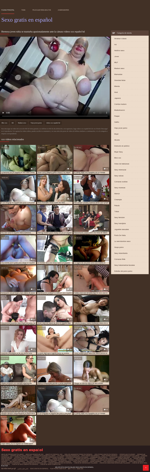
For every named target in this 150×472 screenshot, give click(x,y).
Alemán (117, 194)
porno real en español (125, 460)
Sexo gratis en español (39, 468)
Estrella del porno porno (123, 271)
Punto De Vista (120, 235)
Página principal (7, 10)
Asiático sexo (119, 50)
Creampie (118, 200)
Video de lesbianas (121, 164)
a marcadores (63, 10)
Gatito (116, 122)
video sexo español (136, 461)
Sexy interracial (120, 170)
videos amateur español (10, 463)
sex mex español (33, 461)
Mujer (116, 134)
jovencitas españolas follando (27, 457)
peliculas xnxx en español (24, 458)
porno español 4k (125, 458)
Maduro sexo (119, 68)
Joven (116, 56)
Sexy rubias (118, 176)
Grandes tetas (119, 80)
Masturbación (119, 110)
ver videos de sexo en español (115, 461)
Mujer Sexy (118, 152)
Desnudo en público (121, 146)
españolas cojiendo (127, 454)
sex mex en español (17, 461)
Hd (115, 45)
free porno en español (90, 456)
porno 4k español (43, 458)
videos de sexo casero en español (25, 464)
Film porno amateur (58, 468)
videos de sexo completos (50, 464)
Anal (116, 92)
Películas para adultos (41, 10)
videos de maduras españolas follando (115, 463)
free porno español (110, 456)
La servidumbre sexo (122, 241)
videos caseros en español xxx (34, 463)
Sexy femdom (119, 217)
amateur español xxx (54, 454)
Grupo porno (119, 247)
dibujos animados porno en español (78, 454)
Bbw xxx (117, 158)
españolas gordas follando (44, 456)
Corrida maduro (120, 104)
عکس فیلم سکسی (23, 468)
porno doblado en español (63, 458)
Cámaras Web (119, 259)
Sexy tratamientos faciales (124, 265)
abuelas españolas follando (12, 454)
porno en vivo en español (86, 458)
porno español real (20, 460)
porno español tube (38, 460)
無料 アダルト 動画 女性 (75, 468)
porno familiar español (57, 460)
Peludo (117, 206)
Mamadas (118, 74)
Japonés (117, 98)
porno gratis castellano (79, 460)
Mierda (117, 86)
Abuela (117, 140)
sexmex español (65, 461)
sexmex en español (49, 461)
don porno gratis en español (106, 454)
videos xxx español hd (53, 123)
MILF (116, 62)
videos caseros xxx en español (60, 463)
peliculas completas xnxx (120, 457)
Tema (23, 10)
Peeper (117, 116)
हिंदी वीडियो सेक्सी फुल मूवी (8, 468)
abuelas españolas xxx (34, 454)
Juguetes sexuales (121, 229)
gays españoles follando (129, 456)
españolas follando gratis (21, 456)
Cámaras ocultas (120, 182)
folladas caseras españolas (68, 456)
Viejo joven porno (120, 128)
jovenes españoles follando (77, 457)
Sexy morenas (119, 188)
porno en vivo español (107, 458)
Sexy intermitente (120, 253)
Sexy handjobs (120, 223)
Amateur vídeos (120, 39)
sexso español (95, 461)
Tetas (116, 211)
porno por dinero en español (102, 460)
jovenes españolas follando (52, 457)
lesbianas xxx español (99, 457)
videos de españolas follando (86, 463)
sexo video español (80, 461)
